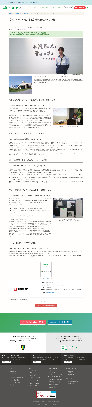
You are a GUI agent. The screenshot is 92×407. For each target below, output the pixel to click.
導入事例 (42, 7)
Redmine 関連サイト (53, 387)
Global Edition (33, 2)
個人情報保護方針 (37, 401)
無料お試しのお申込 (53, 370)
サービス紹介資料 (68, 7)
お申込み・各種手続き (53, 368)
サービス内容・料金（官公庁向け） (18, 375)
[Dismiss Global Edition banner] (85, 2)
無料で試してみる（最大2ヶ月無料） (46, 305)
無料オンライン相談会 (34, 383)
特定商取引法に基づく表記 (53, 401)
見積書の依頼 (32, 375)
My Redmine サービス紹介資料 (55, 379)
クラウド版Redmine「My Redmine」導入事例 (22, 13)
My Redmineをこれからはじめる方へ (56, 386)
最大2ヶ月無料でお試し (80, 7)
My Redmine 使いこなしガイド (55, 376)
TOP (10, 13)
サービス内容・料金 (34, 7)
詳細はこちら (6, 361)
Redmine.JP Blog (71, 372)
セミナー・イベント (34, 380)
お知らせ (12, 368)
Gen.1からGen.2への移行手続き (55, 374)
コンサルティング (33, 385)
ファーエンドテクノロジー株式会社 (49, 404)
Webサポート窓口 (33, 374)
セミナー (59, 7)
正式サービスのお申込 (53, 372)
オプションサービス (15, 379)
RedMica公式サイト (72, 376)
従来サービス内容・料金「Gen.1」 (18, 377)
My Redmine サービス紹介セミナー (37, 381)
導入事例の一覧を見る (46, 301)
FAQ (31, 372)
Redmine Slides (71, 374)
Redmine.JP (70, 371)
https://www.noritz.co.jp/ (51, 292)
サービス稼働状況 (33, 370)
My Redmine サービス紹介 (54, 381)
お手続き (53, 7)
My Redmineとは (14, 371)
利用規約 (44, 401)
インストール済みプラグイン (17, 382)
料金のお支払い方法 (15, 380)
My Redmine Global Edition (73, 381)
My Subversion (71, 383)
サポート (48, 7)
